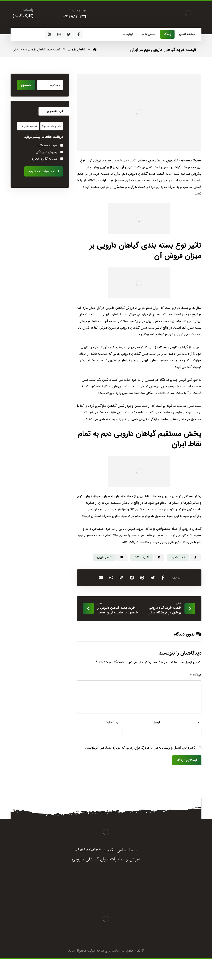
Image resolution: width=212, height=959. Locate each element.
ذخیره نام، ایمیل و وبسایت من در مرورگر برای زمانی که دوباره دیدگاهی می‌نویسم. (140, 747)
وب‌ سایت (111, 722)
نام (199, 722)
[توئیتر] (68, 34)
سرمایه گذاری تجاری (44, 158)
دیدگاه (195, 675)
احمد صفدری (178, 557)
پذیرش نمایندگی (46, 152)
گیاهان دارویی (104, 557)
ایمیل (156, 722)
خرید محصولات (47, 145)
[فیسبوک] (78, 34)
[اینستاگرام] (59, 34)
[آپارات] (49, 34)
